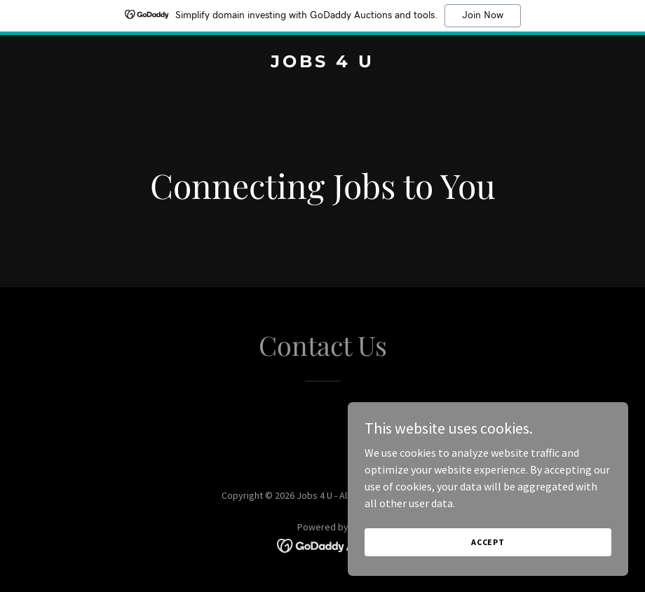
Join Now (482, 15)
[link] (322, 63)
